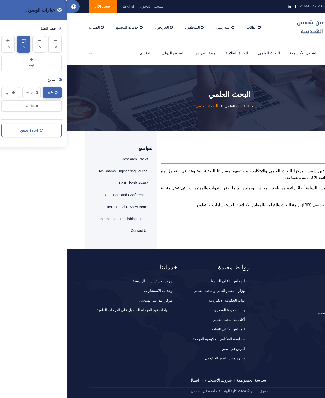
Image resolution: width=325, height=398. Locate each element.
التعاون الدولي (105, 53)
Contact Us (72, 231)
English (62, 6)
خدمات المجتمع (62, 27)
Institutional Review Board (60, 207)
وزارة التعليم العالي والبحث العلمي (152, 291)
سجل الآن (35, 6)
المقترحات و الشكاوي (281, 335)
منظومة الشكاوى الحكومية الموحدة (151, 339)
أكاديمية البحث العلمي (161, 320)
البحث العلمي (202, 53)
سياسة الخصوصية (184, 380)
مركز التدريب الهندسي (88, 300)
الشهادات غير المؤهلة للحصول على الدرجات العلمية (67, 310)
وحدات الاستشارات (91, 291)
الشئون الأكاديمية (236, 53)
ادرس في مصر (166, 348)
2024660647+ (285, 324)
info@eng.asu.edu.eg (280, 6)
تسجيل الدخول (84, 6)
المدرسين (158, 27)
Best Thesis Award (66, 183)
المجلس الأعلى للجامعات (159, 281)
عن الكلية (268, 53)
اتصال (127, 380)
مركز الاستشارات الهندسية (85, 281)
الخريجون (97, 27)
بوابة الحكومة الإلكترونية (160, 300)
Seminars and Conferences (59, 195)
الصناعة (29, 27)
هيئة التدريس (137, 53)
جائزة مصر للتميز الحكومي (158, 358)
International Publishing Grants (57, 219)
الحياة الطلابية (169, 53)
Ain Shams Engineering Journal (56, 171)
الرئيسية (292, 53)
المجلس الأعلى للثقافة (161, 329)
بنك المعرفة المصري (162, 310)
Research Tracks (68, 159)
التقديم (78, 53)
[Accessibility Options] (6, 6)
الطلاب (187, 27)
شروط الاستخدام (151, 380)
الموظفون (127, 27)
